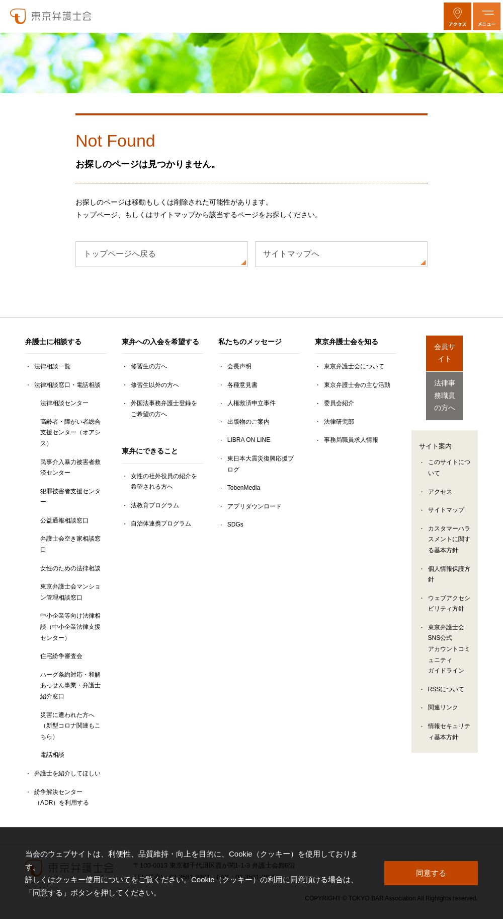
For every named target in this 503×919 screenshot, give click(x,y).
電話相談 (52, 754)
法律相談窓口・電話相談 (67, 384)
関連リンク (443, 691)
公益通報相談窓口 (64, 520)
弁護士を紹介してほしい (67, 773)
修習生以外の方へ (155, 384)
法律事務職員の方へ (445, 384)
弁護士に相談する (53, 342)
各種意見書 (242, 384)
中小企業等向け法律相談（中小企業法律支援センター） (70, 626)
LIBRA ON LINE (248, 439)
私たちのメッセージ (250, 342)
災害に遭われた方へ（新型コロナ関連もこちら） (70, 725)
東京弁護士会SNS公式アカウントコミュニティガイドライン (449, 633)
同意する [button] (431, 873)
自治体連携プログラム (161, 523)
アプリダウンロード (254, 506)
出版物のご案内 (248, 421)
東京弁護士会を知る (346, 342)
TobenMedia (243, 487)
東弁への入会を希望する (160, 342)
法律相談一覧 (52, 366)
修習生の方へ (149, 366)
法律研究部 (339, 421)
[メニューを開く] (486, 16)
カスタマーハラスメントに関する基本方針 (449, 523)
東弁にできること (150, 451)
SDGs (235, 524)
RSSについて (446, 673)
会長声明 (239, 366)
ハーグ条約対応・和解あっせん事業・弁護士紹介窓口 (70, 685)
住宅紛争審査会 (61, 656)
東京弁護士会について (354, 366)
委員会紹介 (339, 403)
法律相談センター (64, 403)
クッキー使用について (93, 879)
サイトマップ (446, 493)
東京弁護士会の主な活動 (357, 384)
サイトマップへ (291, 253)
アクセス (440, 475)
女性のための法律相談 (70, 568)
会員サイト (445, 348)
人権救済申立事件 (251, 403)
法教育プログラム (155, 505)
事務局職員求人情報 (351, 439)
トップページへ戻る (119, 253)
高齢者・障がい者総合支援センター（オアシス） (70, 432)
